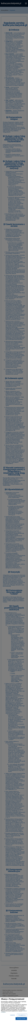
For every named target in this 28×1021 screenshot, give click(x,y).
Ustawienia (12, 1015)
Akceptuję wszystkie (21, 1018)
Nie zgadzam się (22, 1015)
